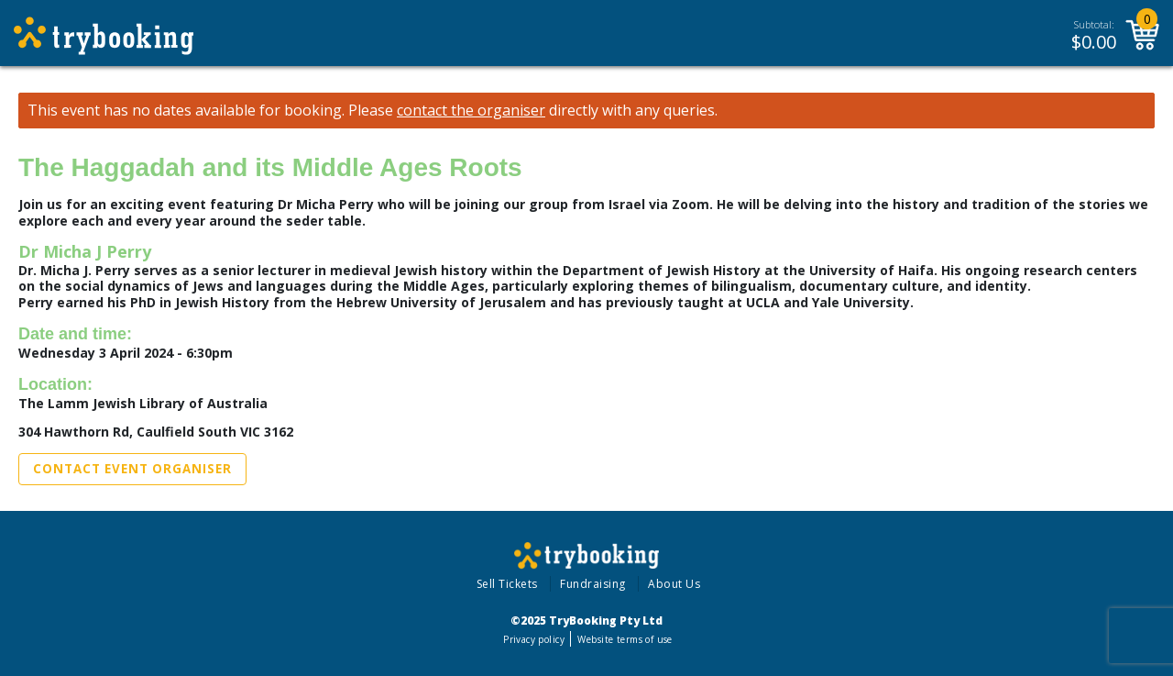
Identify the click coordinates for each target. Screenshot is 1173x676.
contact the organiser (471, 110)
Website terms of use (624, 639)
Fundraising (593, 584)
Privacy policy (534, 639)
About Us (674, 584)
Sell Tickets (507, 584)
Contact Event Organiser (132, 468)
